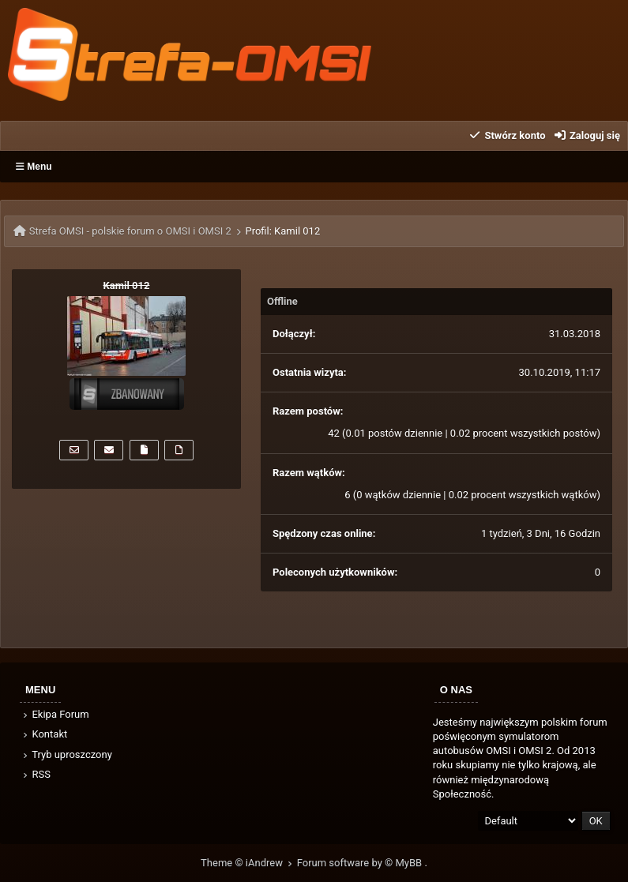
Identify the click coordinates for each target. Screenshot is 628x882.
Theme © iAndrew (249, 863)
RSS (36, 774)
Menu (34, 166)
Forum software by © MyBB (361, 863)
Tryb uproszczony (66, 754)
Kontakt (44, 734)
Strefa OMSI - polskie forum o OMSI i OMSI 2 (130, 231)
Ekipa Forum (55, 714)
